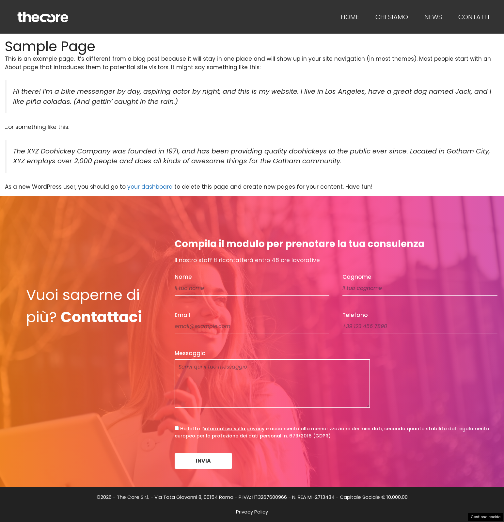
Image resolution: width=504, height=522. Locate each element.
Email (182, 315)
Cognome (356, 277)
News (433, 17)
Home (350, 17)
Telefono (355, 315)
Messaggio (190, 353)
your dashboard (150, 187)
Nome (183, 277)
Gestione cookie (485, 516)
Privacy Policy (252, 511)
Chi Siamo (391, 17)
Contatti (473, 17)
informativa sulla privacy (234, 428)
